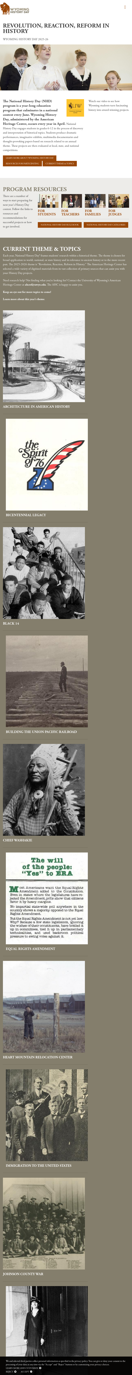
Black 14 (11, 468)
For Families (93, 213)
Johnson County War (23, 722)
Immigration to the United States (96, 638)
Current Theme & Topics (60, 163)
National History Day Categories (106, 224)
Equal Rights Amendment (95, 554)
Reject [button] (9, 1371)
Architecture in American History (28, 384)
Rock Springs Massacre (92, 979)
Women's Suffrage (87, 1234)
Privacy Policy (10, 1293)
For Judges (115, 213)
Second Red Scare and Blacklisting (24, 1067)
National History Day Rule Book (60, 224)
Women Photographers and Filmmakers (30, 1235)
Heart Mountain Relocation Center (30, 638)
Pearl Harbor (16, 811)
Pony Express (82, 811)
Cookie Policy (10, 1297)
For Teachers (70, 213)
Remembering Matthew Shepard (25, 981)
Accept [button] (25, 1371)
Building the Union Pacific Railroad (96, 470)
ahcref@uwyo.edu (35, 285)
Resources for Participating (22, 163)
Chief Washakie (17, 553)
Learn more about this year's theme (23, 299)
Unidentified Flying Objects (30, 1151)
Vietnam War (82, 1151)
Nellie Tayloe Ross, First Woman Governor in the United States (94, 725)
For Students (47, 213)
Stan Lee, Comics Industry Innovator (95, 1067)
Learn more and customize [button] (22, 1368)
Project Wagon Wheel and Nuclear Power (28, 896)
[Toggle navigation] (124, 7)
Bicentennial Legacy (90, 382)
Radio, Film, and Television (96, 894)
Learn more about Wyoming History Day (29, 158)
